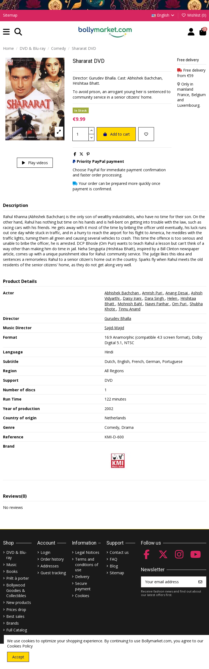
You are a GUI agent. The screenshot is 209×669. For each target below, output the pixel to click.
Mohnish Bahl (130, 303)
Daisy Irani (132, 298)
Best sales (15, 616)
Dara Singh (155, 298)
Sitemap (10, 15)
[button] (6, 32)
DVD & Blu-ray (16, 555)
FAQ (113, 559)
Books (12, 571)
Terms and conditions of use (86, 564)
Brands (12, 623)
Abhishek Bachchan (122, 292)
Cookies (82, 595)
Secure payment (83, 586)
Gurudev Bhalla (117, 318)
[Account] (191, 32)
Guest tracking (53, 572)
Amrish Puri (152, 292)
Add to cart (116, 134)
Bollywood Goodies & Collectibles (16, 590)
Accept (18, 656)
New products (18, 602)
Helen (172, 298)
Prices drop (16, 609)
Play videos (35, 162)
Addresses (50, 566)
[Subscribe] (200, 582)
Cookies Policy (20, 646)
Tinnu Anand (129, 308)
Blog (114, 566)
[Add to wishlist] (146, 134)
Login (45, 552)
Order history (52, 559)
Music (11, 564)
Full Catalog (16, 630)
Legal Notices (87, 552)
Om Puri (180, 303)
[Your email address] (168, 582)
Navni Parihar (157, 303)
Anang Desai (177, 292)
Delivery (82, 576)
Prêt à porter (17, 578)
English (163, 15)
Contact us (119, 552)
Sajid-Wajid (114, 327)
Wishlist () (193, 15)
